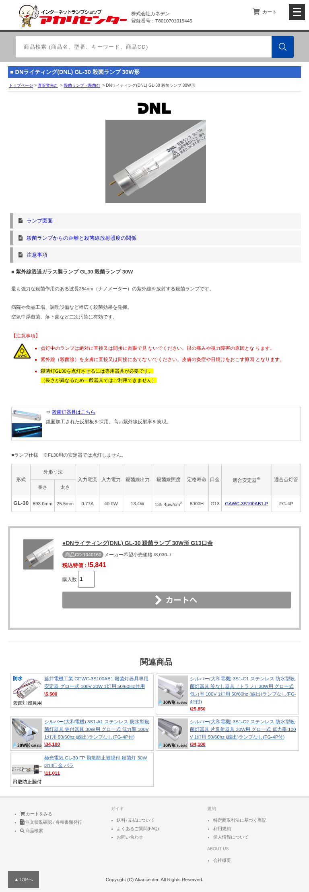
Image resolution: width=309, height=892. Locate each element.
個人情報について (231, 837)
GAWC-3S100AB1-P (246, 503)
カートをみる (36, 813)
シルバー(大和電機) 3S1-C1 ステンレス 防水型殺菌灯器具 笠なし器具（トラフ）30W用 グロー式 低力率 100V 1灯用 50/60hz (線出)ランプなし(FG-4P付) (227, 694)
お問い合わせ (130, 837)
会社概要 (222, 860)
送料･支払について (135, 820)
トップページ (21, 85)
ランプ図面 (40, 221)
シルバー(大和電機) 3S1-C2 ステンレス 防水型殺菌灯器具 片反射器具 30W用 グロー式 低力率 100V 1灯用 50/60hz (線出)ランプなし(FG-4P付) (227, 733)
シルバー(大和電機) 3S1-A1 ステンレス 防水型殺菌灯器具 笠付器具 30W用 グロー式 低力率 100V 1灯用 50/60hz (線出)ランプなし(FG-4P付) (82, 733)
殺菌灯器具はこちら (73, 411)
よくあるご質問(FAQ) (138, 828)
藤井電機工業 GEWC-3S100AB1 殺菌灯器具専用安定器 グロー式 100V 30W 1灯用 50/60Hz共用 (82, 691)
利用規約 (222, 828)
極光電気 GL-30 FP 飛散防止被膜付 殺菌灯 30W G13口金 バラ (82, 770)
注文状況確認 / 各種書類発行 (51, 822)
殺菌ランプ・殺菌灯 (82, 85)
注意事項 (37, 255)
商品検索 (31, 830)
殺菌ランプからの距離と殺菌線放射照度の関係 (81, 238)
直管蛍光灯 (48, 85)
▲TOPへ (23, 879)
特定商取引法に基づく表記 (239, 820)
